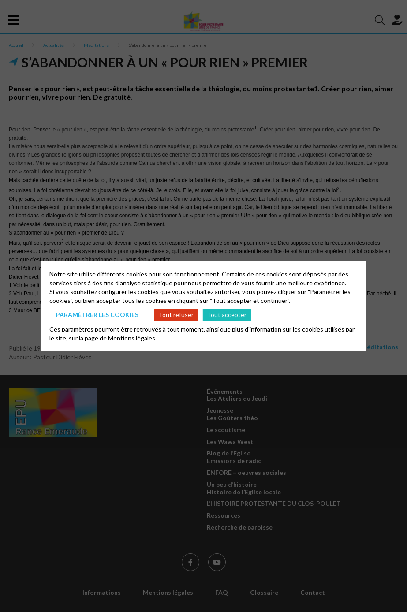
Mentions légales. (132, 337)
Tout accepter (226, 314)
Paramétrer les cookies (97, 314)
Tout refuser (176, 314)
